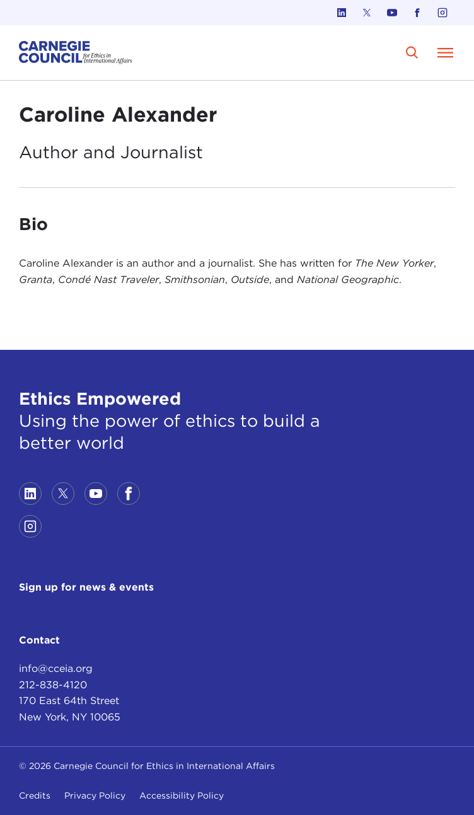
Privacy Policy (94, 795)
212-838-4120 (53, 685)
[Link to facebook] (417, 12)
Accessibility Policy (181, 795)
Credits (34, 795)
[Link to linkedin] (341, 12)
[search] (412, 52)
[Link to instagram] (442, 12)
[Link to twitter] (366, 12)
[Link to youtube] (392, 12)
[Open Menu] (445, 52)
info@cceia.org (56, 668)
